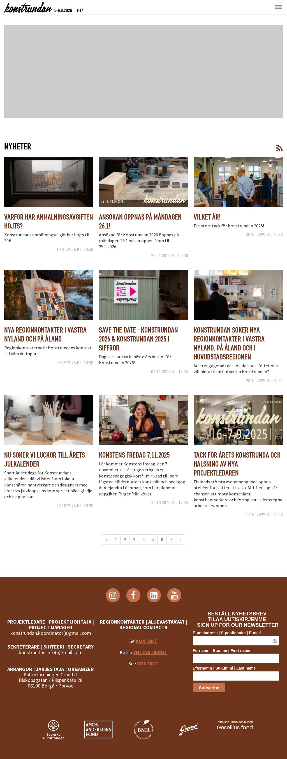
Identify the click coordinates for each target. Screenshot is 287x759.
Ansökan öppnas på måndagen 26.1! (140, 221)
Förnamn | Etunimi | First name (224, 650)
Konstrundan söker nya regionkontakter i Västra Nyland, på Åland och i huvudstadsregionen (229, 343)
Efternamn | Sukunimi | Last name (226, 668)
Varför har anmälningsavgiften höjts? (48, 221)
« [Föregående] (107, 539)
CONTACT (147, 663)
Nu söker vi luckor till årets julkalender (44, 459)
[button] (278, 7)
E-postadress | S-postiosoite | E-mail (229, 633)
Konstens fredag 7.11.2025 (134, 455)
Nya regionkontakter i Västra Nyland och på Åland (45, 334)
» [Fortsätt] (180, 539)
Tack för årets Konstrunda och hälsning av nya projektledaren (237, 463)
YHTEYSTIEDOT (150, 652)
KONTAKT (146, 641)
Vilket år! (207, 217)
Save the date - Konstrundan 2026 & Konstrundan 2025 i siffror (138, 338)
